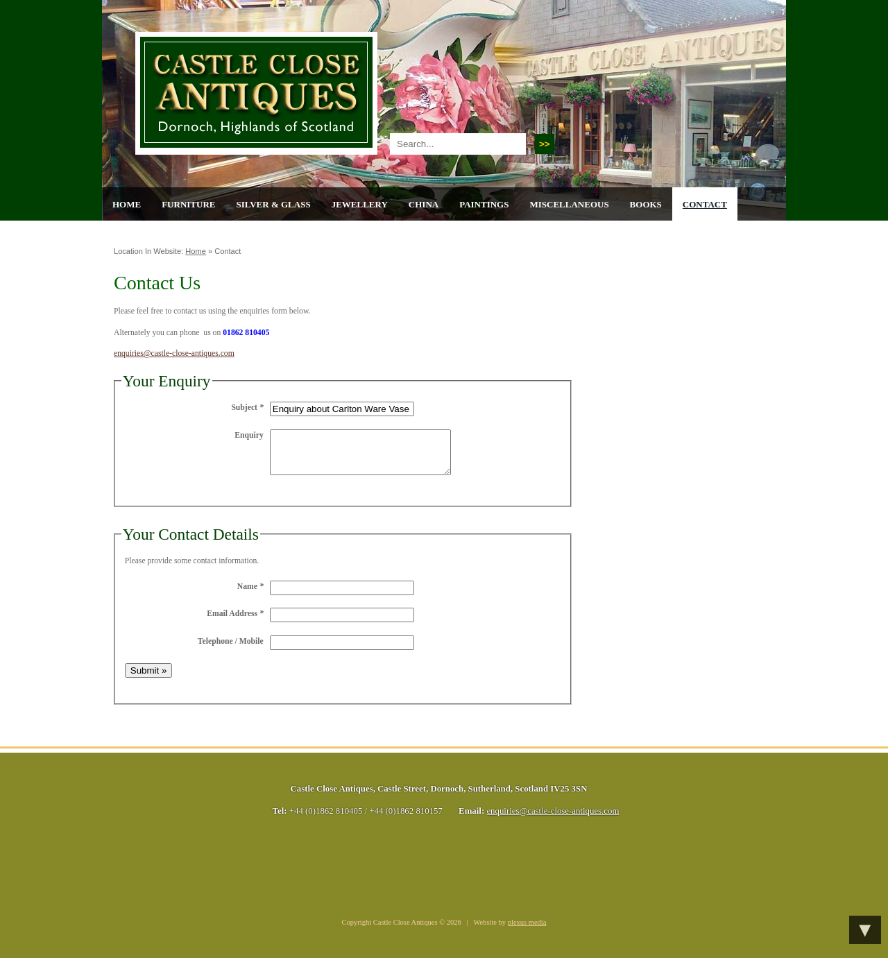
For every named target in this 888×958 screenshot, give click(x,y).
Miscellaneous (568, 204)
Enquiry (249, 435)
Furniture (188, 204)
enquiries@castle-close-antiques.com (174, 353)
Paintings (484, 204)
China (423, 204)
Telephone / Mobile (231, 649)
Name (250, 594)
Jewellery (360, 204)
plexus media (527, 930)
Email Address (235, 621)
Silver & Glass (273, 204)
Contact (705, 204)
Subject (247, 407)
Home (126, 204)
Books (646, 204)
